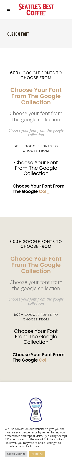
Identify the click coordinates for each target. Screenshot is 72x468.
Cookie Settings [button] (16, 453)
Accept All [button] (37, 453)
